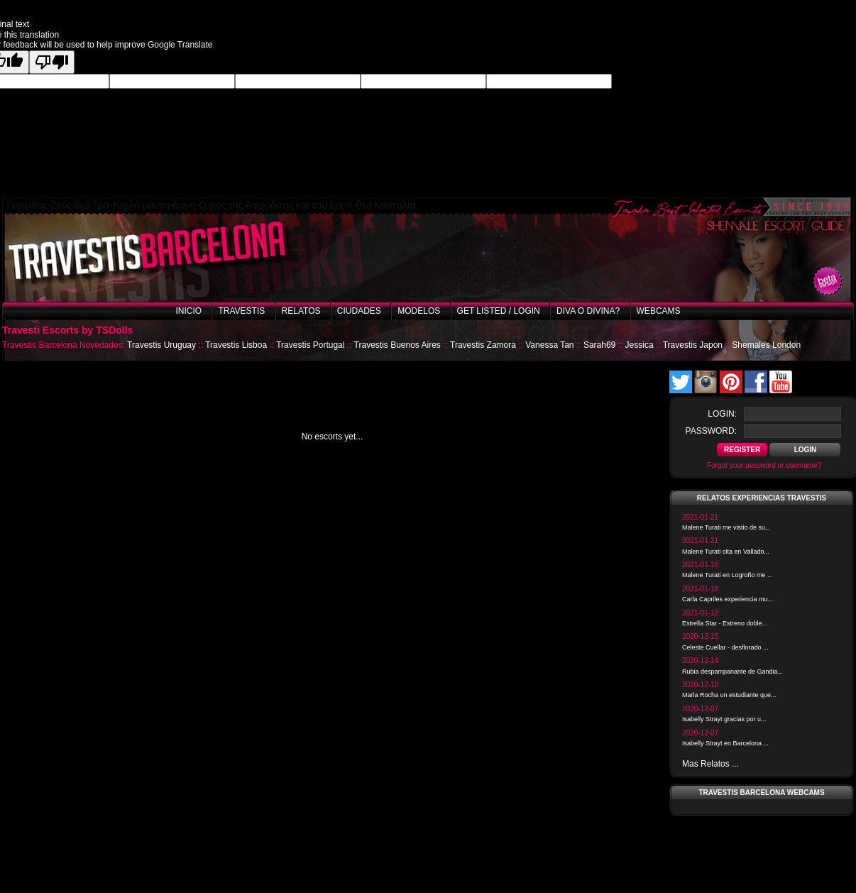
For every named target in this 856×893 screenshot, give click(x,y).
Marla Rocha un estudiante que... (729, 694)
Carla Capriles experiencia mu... (727, 599)
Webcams (659, 311)
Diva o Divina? (588, 311)
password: (711, 431)
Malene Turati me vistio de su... (726, 527)
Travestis (241, 311)
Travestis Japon (693, 345)
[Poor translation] (52, 62)
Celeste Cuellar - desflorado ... (725, 647)
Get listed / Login (498, 311)
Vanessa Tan (549, 345)
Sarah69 (599, 345)
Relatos (301, 311)
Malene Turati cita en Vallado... (725, 551)
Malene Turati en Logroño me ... (727, 575)
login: (722, 414)
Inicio (188, 311)
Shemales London (766, 345)
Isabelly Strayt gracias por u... (724, 719)
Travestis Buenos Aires (397, 345)
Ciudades (359, 311)
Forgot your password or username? (764, 465)
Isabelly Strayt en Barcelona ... (725, 743)
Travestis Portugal (310, 345)
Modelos (418, 311)
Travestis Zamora (483, 345)
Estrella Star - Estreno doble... (724, 623)
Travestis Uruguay (161, 345)
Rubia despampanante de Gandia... (732, 671)
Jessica (639, 345)
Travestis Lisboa (236, 345)
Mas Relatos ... (710, 764)
